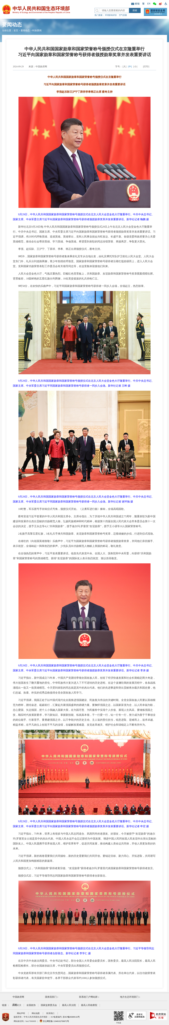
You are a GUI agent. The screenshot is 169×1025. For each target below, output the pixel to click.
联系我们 (50, 1013)
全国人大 (16, 1005)
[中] (130, 66)
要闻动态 (25, 30)
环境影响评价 (111, 15)
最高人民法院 (69, 1005)
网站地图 (36, 1013)
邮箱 (135, 3)
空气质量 (123, 15)
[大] (124, 66)
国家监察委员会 (49, 1005)
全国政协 (31, 1005)
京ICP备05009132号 (71, 1017)
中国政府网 (18, 997)
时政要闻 (37, 30)
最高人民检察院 (89, 1005)
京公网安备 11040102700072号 (54, 1021)
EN (148, 3)
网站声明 (21, 1013)
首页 (16, 30)
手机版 (119, 1017)
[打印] (146, 66)
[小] (135, 66)
